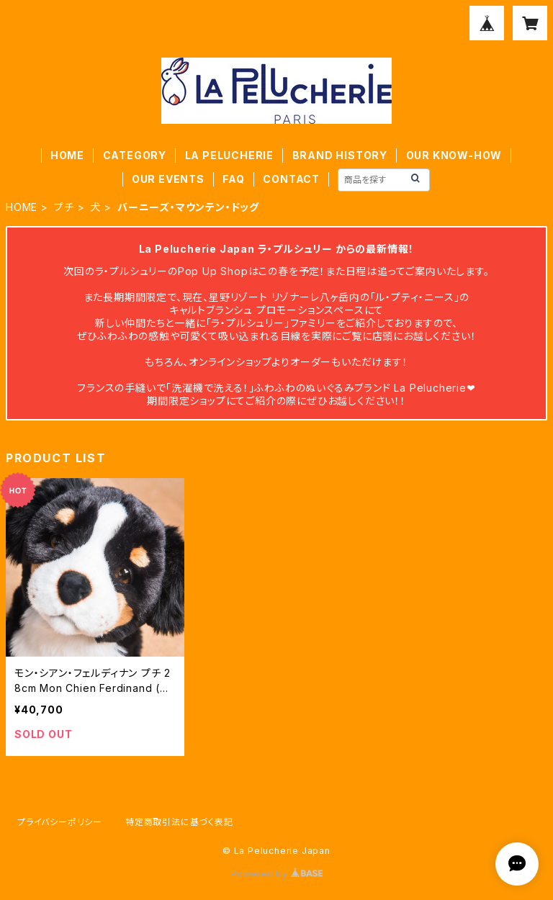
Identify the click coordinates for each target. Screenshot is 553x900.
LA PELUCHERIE (229, 155)
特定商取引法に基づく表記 (179, 821)
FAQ (233, 179)
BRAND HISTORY (339, 155)
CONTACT (291, 179)
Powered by (276, 873)
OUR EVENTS (168, 179)
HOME (67, 155)
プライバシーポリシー (59, 821)
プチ (64, 207)
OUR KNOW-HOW (454, 155)
